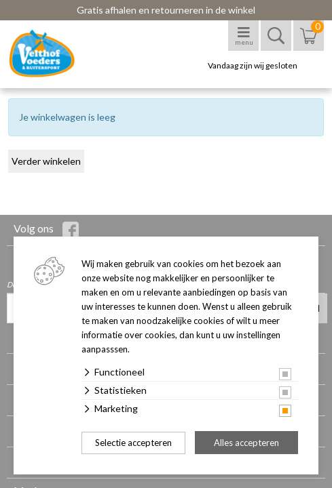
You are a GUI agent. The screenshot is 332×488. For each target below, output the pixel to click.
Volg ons (46, 230)
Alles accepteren (246, 442)
